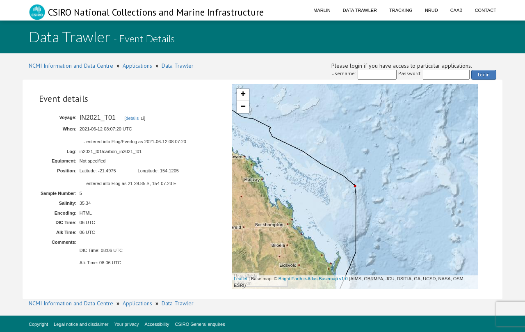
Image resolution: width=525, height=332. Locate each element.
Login (484, 74)
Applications (137, 65)
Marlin (322, 10)
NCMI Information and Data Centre (71, 65)
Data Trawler (360, 10)
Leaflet (240, 278)
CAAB (456, 10)
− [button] (243, 107)
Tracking (401, 10)
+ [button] (243, 95)
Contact (485, 10)
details (132, 118)
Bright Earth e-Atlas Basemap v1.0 (313, 278)
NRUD (431, 10)
